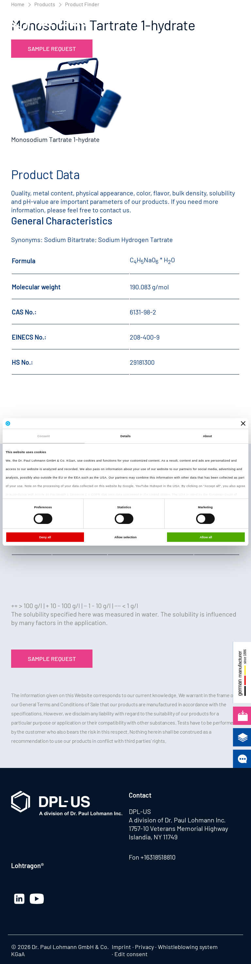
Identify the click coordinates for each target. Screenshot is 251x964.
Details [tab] (125, 436)
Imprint (121, 946)
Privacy (144, 946)
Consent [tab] (43, 436)
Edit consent (131, 953)
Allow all (206, 537)
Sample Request (52, 48)
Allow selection (125, 537)
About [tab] (207, 436)
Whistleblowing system (188, 946)
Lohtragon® (27, 865)
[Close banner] (243, 423)
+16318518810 (158, 857)
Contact (140, 795)
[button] (233, 22)
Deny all (45, 537)
